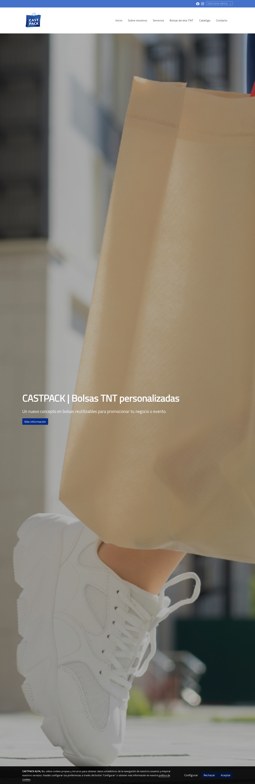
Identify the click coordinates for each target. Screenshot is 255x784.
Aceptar (226, 775)
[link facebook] (197, 3)
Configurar (191, 775)
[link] (33, 20)
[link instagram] (202, 3)
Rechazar (209, 775)
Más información (35, 421)
